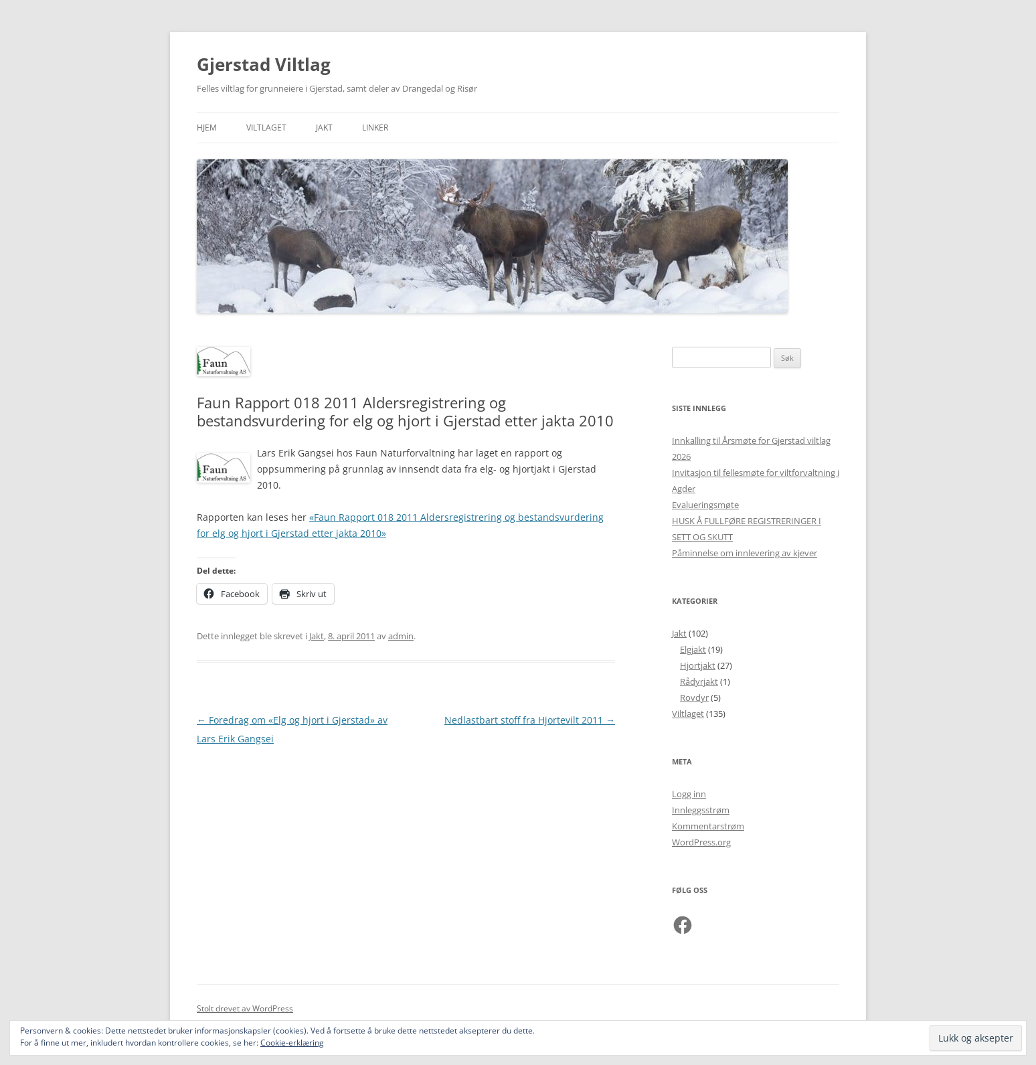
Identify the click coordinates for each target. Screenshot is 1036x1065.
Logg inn (689, 794)
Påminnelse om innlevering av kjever (744, 553)
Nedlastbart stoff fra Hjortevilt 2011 (529, 720)
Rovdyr (694, 697)
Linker (375, 127)
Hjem (207, 127)
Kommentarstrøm (708, 826)
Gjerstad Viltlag (264, 64)
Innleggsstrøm (700, 810)
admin (401, 636)
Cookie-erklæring (292, 1042)
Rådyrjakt (699, 681)
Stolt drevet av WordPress (245, 1008)
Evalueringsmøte (705, 505)
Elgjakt (693, 649)
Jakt (324, 127)
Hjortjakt (697, 665)
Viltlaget (266, 127)
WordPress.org (701, 842)
